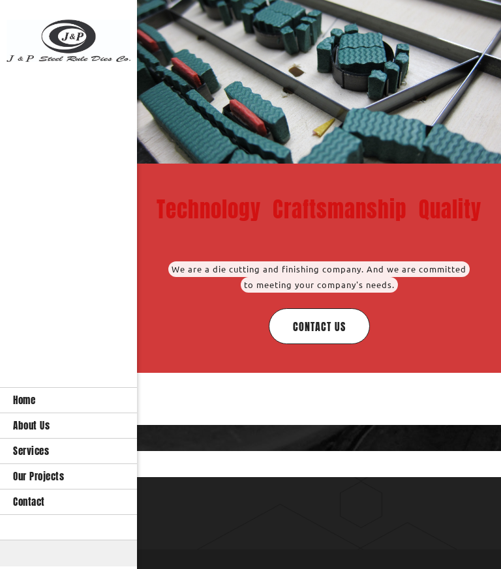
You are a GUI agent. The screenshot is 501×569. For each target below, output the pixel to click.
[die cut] (68, 41)
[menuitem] (68, 400)
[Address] (335, 503)
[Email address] (316, 503)
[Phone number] (296, 503)
